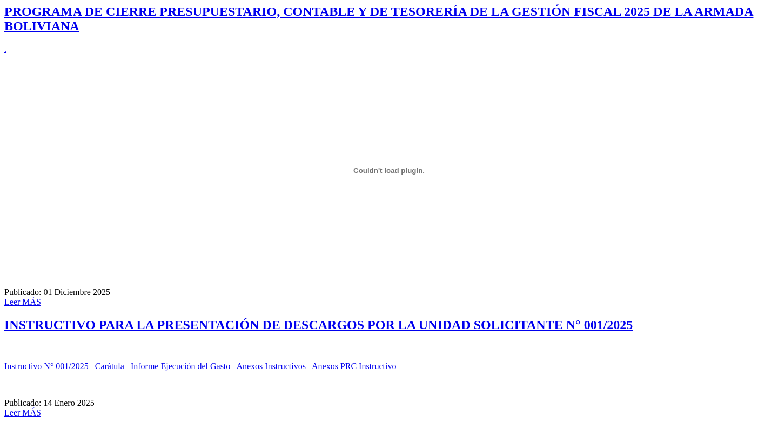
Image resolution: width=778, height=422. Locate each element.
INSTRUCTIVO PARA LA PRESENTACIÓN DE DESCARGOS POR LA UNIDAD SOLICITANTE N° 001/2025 (318, 325)
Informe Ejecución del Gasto (180, 366)
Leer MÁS (22, 301)
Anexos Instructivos (270, 366)
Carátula (109, 366)
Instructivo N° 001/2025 (46, 366)
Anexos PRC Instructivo (354, 366)
